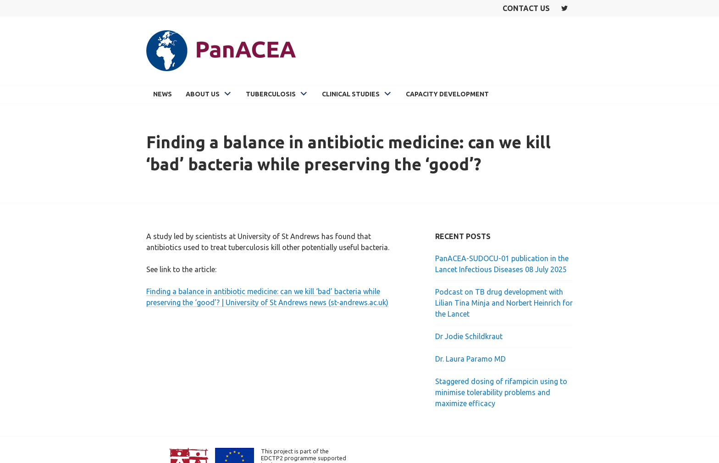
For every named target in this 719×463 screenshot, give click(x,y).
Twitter (564, 8)
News (162, 94)
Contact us (526, 8)
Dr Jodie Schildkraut (469, 336)
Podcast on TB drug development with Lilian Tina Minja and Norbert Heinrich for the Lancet (504, 303)
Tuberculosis (271, 94)
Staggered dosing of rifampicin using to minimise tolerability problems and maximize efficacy (501, 392)
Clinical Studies (351, 94)
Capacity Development (447, 94)
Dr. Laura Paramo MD (470, 359)
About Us (203, 94)
